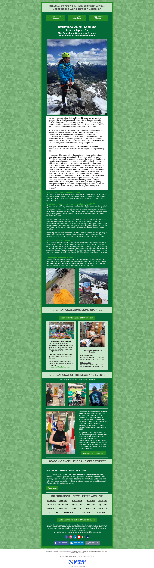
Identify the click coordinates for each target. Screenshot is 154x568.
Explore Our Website (56, 18)
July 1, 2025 (101, 512)
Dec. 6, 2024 (102, 508)
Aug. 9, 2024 (63, 508)
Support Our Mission (98, 18)
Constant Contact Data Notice (85, 556)
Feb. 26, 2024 (51, 504)
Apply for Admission (77, 18)
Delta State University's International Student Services (77, 6)
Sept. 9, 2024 (77, 508)
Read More (52, 488)
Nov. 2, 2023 (63, 501)
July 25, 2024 (51, 508)
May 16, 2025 (68, 512)
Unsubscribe (63, 556)
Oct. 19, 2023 (51, 501)
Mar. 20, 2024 (63, 504)
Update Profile (72, 556)
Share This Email (62, 542)
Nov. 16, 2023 (77, 501)
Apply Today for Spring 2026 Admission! (77, 318)
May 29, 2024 (77, 504)
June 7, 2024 (90, 504)
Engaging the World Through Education (77, 8)
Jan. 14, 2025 (53, 512)
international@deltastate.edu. (59, 367)
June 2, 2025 (85, 512)
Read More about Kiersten (93, 453)
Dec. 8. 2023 (91, 501)
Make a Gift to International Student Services (77, 520)
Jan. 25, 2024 (102, 501)
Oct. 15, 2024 (91, 508)
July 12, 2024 (102, 504)
